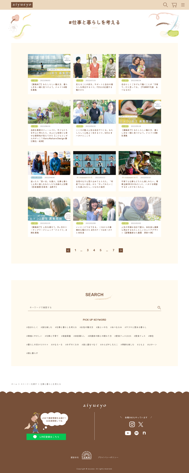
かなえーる (57, 344)
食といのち (102, 327)
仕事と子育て (52, 336)
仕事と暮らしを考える (66, 327)
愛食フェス (140, 336)
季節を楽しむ (128, 344)
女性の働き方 (87, 327)
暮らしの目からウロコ (38, 344)
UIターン (153, 344)
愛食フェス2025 (123, 336)
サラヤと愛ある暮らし (136, 327)
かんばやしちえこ (110, 344)
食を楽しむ (47, 327)
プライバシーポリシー (108, 457)
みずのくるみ (73, 344)
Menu (183, 5)
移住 (152, 336)
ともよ (141, 344)
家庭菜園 (67, 336)
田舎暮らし (80, 336)
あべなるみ (117, 327)
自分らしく (33, 327)
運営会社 (81, 455)
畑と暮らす (33, 353)
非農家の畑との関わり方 (100, 336)
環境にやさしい (35, 336)
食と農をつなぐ (90, 344)
